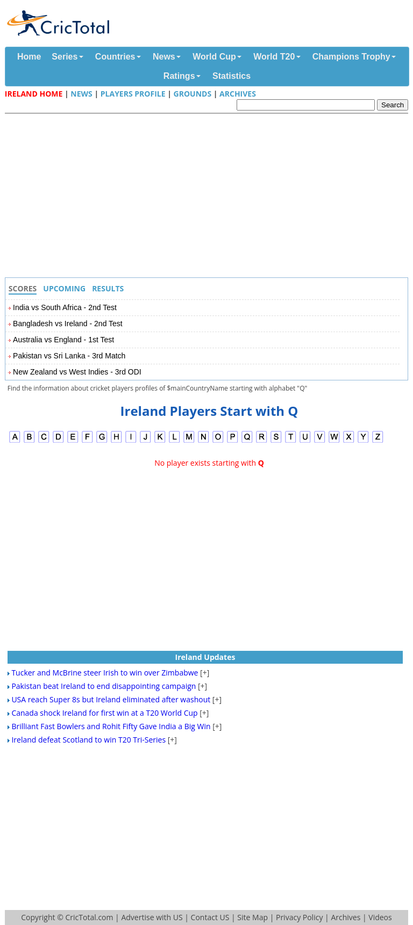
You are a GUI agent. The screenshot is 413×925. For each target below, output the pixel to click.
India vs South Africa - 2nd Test (65, 307)
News (164, 56)
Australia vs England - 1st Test (63, 339)
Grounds (193, 94)
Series (64, 56)
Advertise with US (151, 917)
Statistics (231, 75)
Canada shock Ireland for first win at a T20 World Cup (104, 713)
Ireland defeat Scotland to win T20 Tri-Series (88, 740)
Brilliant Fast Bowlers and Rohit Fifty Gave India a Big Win (110, 726)
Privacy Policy (299, 917)
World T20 (274, 56)
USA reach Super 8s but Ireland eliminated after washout (110, 699)
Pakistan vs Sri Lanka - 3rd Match (69, 355)
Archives (237, 94)
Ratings (179, 75)
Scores (23, 288)
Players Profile (133, 94)
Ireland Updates (205, 657)
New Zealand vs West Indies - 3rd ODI (77, 372)
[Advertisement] (209, 197)
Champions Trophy (351, 56)
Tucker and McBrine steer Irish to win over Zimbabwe (104, 672)
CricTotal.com (89, 917)
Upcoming (64, 288)
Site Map (252, 917)
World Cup (214, 56)
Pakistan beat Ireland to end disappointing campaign (103, 686)
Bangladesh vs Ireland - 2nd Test (68, 323)
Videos (379, 917)
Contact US (210, 917)
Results (108, 288)
